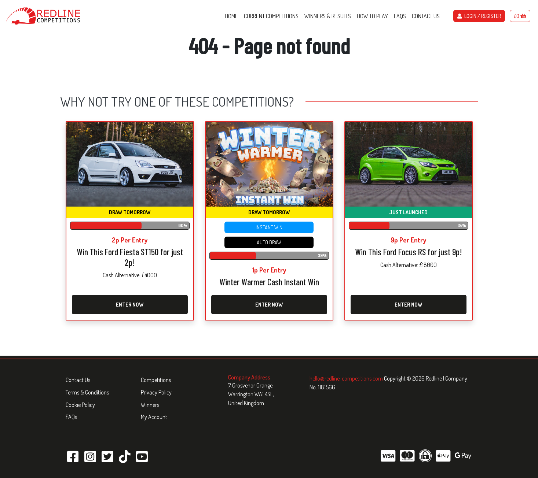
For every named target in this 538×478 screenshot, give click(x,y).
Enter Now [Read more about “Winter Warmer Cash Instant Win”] (269, 304)
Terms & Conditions (87, 392)
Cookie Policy (80, 404)
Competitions (156, 379)
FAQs (71, 416)
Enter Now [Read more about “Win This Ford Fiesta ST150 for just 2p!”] (129, 304)
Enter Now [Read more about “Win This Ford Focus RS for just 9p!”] (408, 304)
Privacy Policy (156, 392)
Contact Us (78, 379)
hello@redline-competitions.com (347, 378)
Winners (150, 404)
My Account (154, 416)
